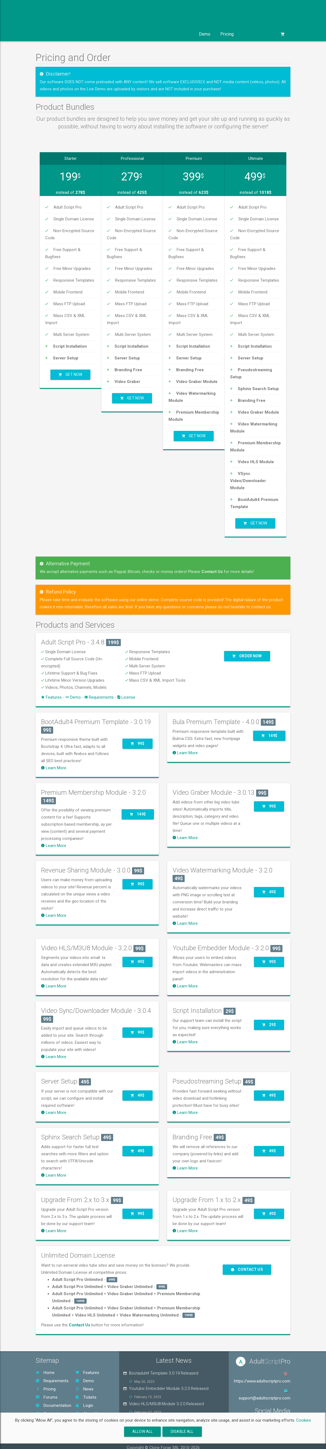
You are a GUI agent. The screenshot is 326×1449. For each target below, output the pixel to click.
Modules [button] (81, 34)
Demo (204, 34)
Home (45, 1367)
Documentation (53, 1400)
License (126, 691)
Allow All (142, 1431)
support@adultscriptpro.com (264, 1392)
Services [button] (148, 34)
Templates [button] (114, 34)
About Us (87, 1408)
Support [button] (179, 34)
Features (51, 691)
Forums (47, 1391)
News (84, 1383)
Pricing (227, 34)
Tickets (85, 1391)
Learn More (53, 762)
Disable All (182, 1431)
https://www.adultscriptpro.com (262, 1375)
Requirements (99, 691)
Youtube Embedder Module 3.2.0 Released (168, 1383)
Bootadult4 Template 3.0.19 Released (163, 1367)
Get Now (70, 372)
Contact (47, 1408)
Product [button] (51, 34)
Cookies (303, 1420)
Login (84, 1400)
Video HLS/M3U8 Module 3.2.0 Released (166, 1398)
